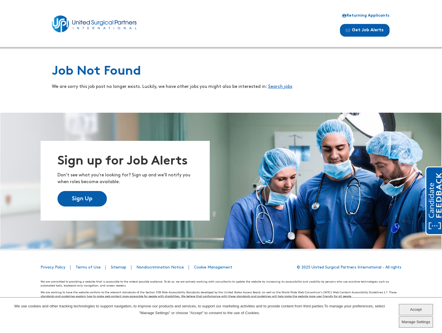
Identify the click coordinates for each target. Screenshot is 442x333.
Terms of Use (88, 267)
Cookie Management (213, 267)
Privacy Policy (53, 267)
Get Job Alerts (365, 30)
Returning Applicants (366, 16)
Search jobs (280, 87)
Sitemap (118, 267)
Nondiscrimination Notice (160, 267)
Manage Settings (416, 322)
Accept (416, 309)
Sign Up (82, 199)
